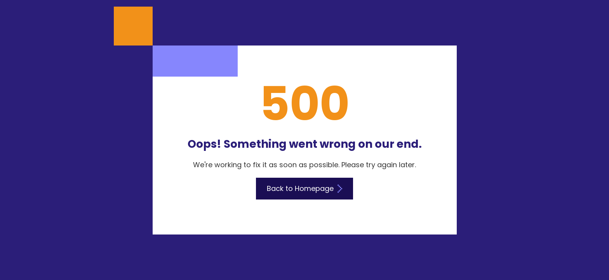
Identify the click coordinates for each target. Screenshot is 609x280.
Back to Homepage (304, 188)
